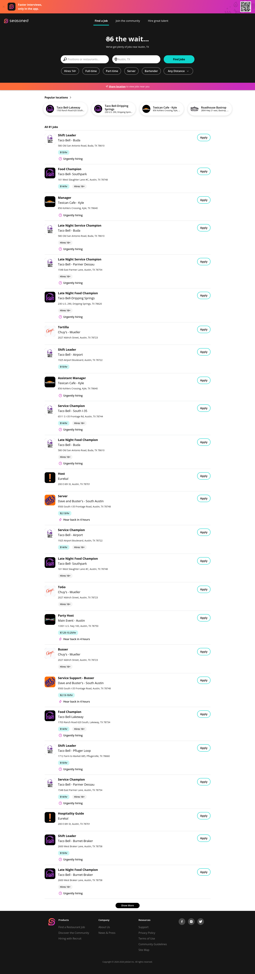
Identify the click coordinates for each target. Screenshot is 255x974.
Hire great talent (158, 21)
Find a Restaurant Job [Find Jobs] (71, 927)
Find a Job (101, 21)
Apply (204, 137)
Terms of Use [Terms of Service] (146, 938)
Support (143, 927)
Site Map (143, 950)
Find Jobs (179, 59)
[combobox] (85, 59)
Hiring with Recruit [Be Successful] (69, 938)
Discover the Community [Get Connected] (73, 933)
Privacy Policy (146, 933)
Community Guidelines (152, 944)
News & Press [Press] (106, 933)
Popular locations (58, 97)
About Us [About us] (104, 927)
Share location (116, 86)
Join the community (128, 21)
